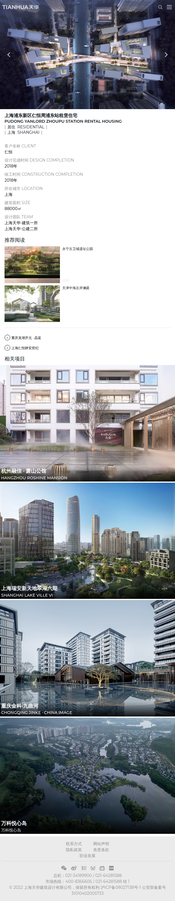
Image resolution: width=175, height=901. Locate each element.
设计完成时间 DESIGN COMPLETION (39, 160)
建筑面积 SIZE (17, 202)
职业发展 (87, 855)
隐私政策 (74, 849)
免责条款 (101, 849)
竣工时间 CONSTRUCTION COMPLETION (44, 174)
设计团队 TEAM (19, 216)
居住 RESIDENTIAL (26, 127)
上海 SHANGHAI (23, 132)
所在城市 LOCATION (24, 188)
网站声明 (101, 843)
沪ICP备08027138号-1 (121, 887)
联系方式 (74, 843)
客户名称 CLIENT (20, 146)
